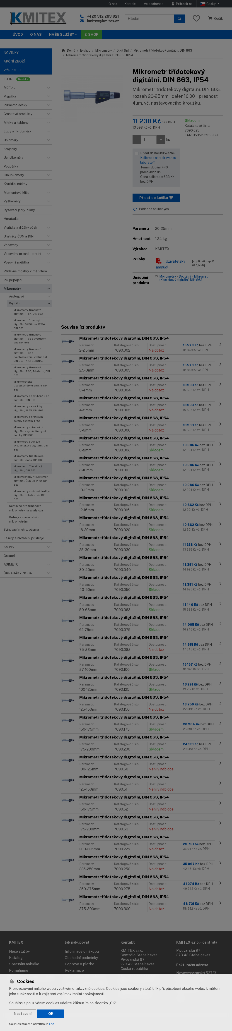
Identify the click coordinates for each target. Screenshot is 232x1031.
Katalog (16, 958)
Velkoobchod (153, 4)
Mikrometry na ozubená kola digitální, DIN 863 (31, 397)
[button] (48, 87)
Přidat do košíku (156, 198)
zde (51, 1024)
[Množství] (149, 139)
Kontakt (130, 4)
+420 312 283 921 (103, 16)
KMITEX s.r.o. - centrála (196, 942)
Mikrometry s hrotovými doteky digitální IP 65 (29, 418)
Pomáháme (18, 970)
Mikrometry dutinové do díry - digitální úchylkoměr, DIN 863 (32, 495)
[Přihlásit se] (181, 3)
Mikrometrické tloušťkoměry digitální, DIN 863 (31, 385)
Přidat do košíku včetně (159, 167)
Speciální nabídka (24, 964)
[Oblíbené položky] (196, 18)
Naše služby (19, 951)
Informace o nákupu (82, 951)
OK (50, 1014)
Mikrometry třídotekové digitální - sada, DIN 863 (29, 457)
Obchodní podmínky (81, 958)
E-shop (85, 50)
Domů (68, 50)
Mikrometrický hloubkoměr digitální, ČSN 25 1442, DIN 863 (31, 480)
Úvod (18, 34)
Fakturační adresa (192, 965)
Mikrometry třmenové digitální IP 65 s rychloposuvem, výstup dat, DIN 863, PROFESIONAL (31, 355)
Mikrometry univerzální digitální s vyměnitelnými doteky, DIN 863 (30, 431)
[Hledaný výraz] (149, 18)
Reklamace (74, 970)
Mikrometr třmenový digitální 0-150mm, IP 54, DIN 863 (30, 324)
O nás (113, 4)
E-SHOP (92, 34)
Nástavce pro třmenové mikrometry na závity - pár (26, 508)
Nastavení (22, 1014)
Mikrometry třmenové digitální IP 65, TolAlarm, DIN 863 (32, 371)
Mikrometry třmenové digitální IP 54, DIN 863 (28, 311)
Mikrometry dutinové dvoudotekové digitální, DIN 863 (31, 445)
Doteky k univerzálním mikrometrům (24, 519)
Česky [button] (208, 4)
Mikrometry (103, 50)
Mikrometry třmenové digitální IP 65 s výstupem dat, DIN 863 (30, 338)
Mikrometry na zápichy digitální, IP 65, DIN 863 (28, 408)
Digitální (14, 303)
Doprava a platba (79, 964)
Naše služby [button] (61, 34)
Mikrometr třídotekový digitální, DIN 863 (28, 468)
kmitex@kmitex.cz (103, 21)
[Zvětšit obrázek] (92, 98)
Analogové (16, 296)
